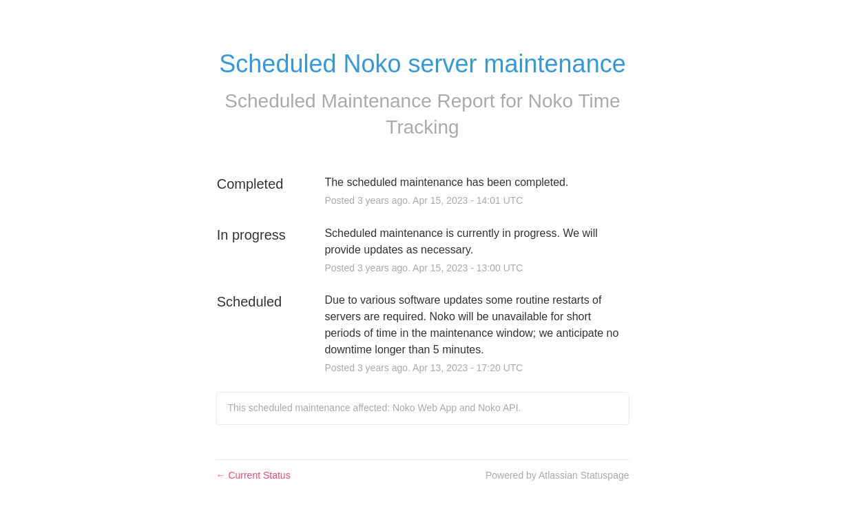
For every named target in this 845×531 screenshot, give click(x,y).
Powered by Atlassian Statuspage (557, 475)
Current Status (253, 475)
